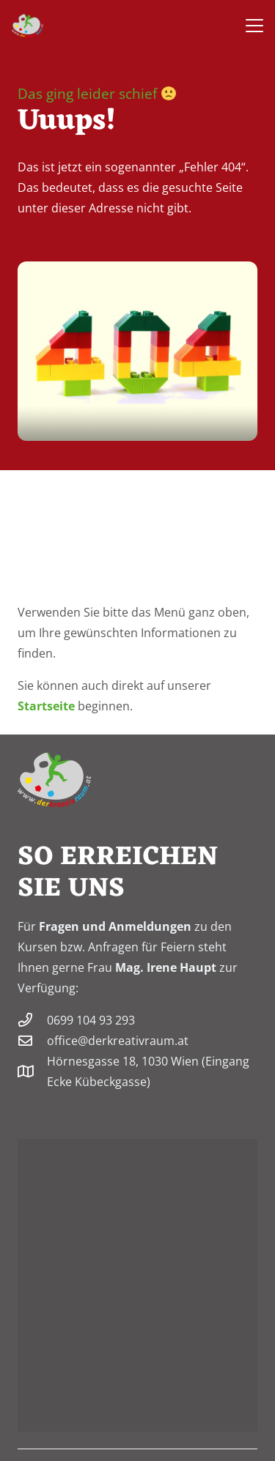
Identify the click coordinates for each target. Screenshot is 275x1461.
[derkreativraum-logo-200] (27, 25)
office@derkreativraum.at (117, 1041)
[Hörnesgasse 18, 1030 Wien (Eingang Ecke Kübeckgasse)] (32, 1071)
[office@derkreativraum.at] (32, 1040)
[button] (254, 25)
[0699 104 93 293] (32, 1020)
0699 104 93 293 (91, 1020)
